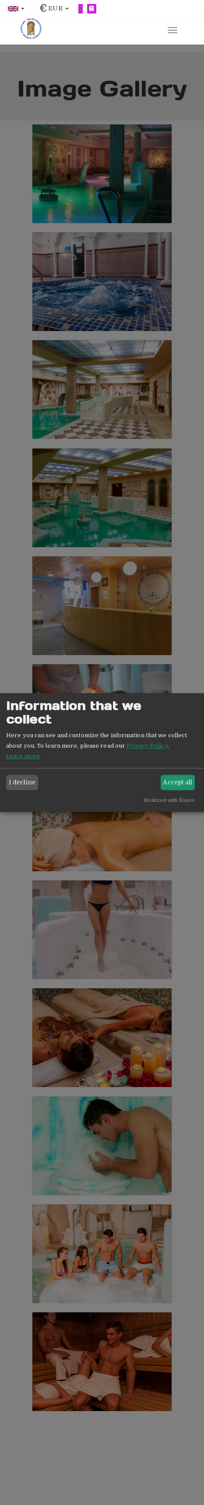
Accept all (177, 782)
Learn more (23, 756)
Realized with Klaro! (169, 800)
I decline (22, 782)
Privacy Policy (147, 745)
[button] (16, 8)
